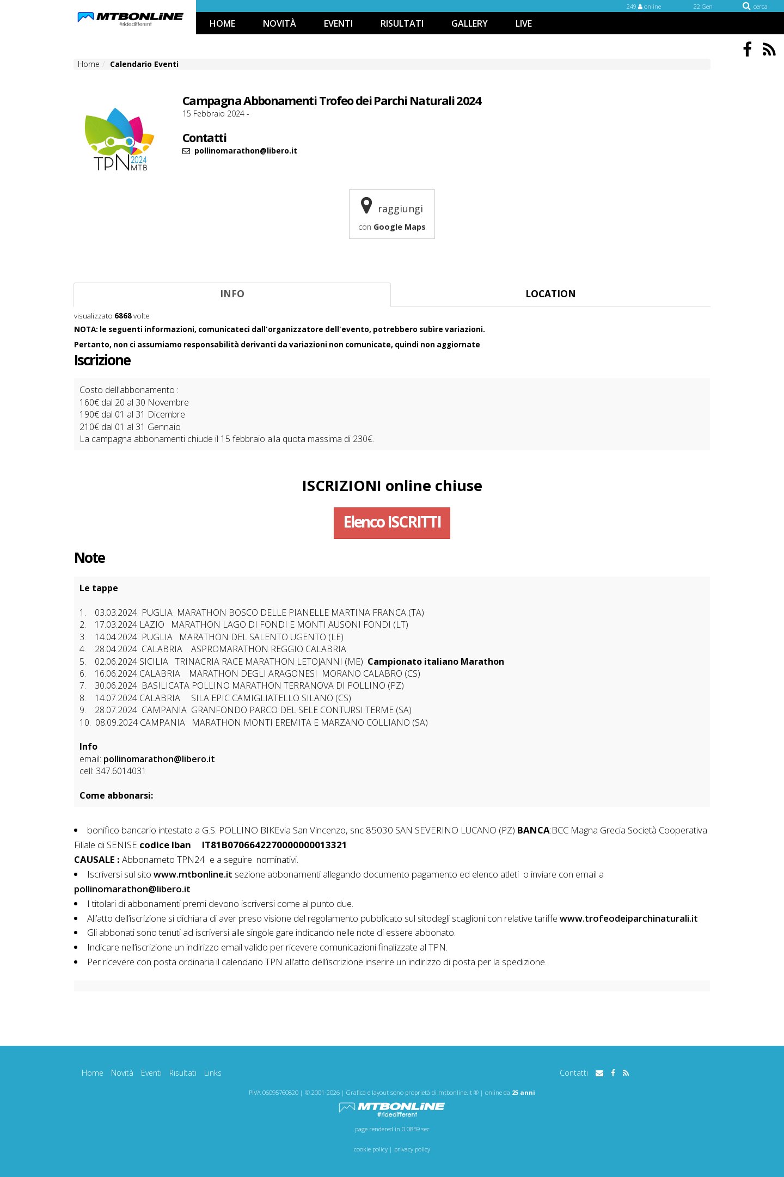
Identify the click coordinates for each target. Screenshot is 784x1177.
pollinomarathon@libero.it (159, 759)
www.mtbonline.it (193, 874)
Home (92, 1073)
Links (213, 1073)
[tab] (232, 295)
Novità (122, 1073)
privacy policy (412, 1149)
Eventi (151, 1073)
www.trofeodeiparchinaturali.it (629, 918)
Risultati (183, 1073)
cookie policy (371, 1149)
